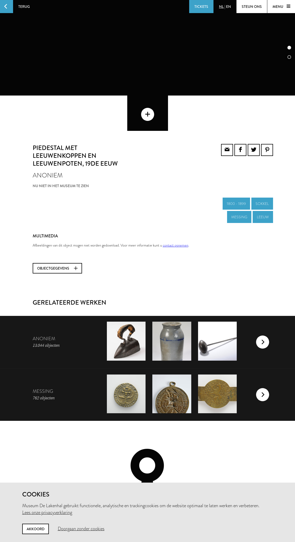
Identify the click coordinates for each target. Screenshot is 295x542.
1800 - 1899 (236, 168)
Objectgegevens (57, 233)
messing (239, 181)
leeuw (263, 181)
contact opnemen (175, 210)
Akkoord (35, 529)
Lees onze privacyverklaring (47, 512)
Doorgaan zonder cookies (81, 528)
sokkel (262, 168)
